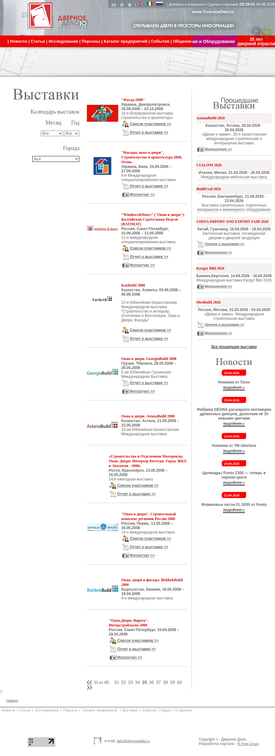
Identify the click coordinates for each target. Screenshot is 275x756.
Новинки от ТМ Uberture (234, 445)
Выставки (130, 710)
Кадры (166, 710)
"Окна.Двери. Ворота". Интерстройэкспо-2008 (129, 622)
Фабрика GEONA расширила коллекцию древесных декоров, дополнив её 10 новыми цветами (234, 414)
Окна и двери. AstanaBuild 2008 (148, 416)
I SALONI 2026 (209, 165)
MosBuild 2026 (208, 302)
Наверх (12, 700)
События (149, 710)
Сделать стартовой (223, 4)
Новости (8, 710)
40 (106, 682)
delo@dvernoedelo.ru (133, 741)
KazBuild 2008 (133, 285)
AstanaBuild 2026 (210, 118)
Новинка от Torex (234, 382)
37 (158, 682)
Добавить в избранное (187, 4)
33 (130, 682)
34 (137, 682)
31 (116, 682)
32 (123, 682)
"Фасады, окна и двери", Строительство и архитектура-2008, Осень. (151, 157)
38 (165, 682)
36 (151, 682)
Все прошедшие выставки (234, 347)
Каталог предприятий (100, 710)
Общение (182, 41)
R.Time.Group (248, 744)
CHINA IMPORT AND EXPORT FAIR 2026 (232, 221)
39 (172, 682)
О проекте (183, 710)
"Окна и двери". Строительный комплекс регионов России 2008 (148, 516)
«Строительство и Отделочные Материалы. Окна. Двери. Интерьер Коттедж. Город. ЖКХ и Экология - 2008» (148, 461)
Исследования (46, 710)
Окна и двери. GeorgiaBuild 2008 (149, 359)
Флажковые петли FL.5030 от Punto (234, 504)
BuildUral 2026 (208, 189)
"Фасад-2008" (133, 100)
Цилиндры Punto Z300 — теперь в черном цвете (234, 475)
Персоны (70, 710)
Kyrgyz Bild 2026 (210, 268)
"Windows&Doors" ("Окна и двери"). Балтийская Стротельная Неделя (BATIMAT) (153, 219)
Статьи (24, 710)
